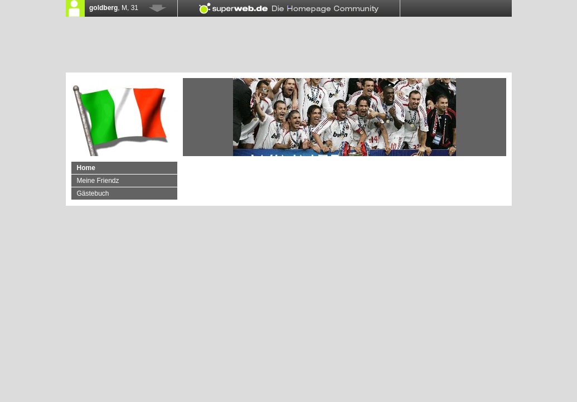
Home (86, 168)
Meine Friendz (98, 181)
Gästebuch (93, 193)
